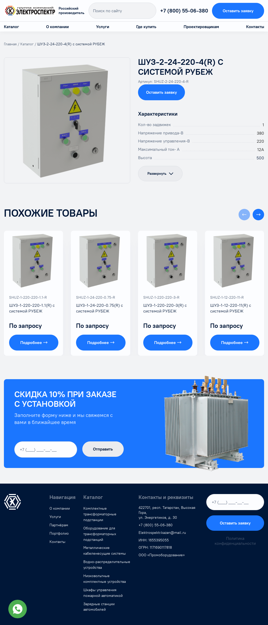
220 (260, 141)
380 (260, 133)
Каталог (11, 26)
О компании (57, 26)
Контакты (255, 26)
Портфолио (59, 533)
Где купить (146, 26)
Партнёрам (58, 525)
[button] (258, 214)
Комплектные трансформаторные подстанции (99, 514)
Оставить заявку (238, 10)
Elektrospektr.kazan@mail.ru (162, 532)
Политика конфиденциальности (235, 541)
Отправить (103, 449)
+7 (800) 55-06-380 (184, 11)
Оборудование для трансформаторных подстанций (99, 534)
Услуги (102, 26)
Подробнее (33, 342)
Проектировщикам (201, 26)
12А (260, 149)
